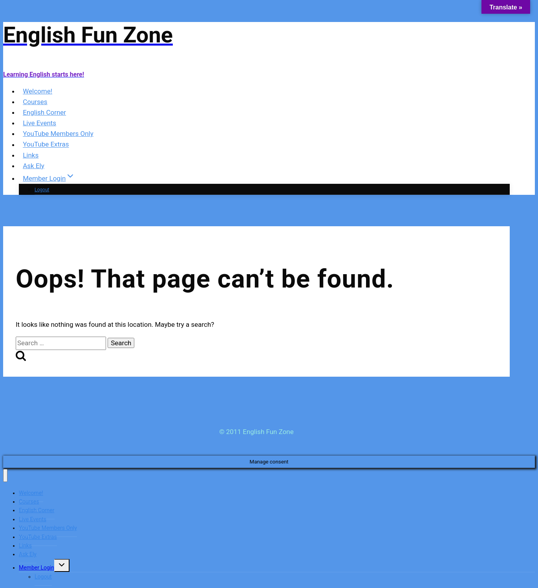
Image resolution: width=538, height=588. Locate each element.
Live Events (39, 123)
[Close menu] (5, 475)
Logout (42, 189)
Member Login (36, 567)
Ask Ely (33, 166)
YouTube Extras (46, 144)
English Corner (44, 112)
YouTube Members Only (58, 133)
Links (30, 155)
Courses (35, 102)
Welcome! (37, 91)
